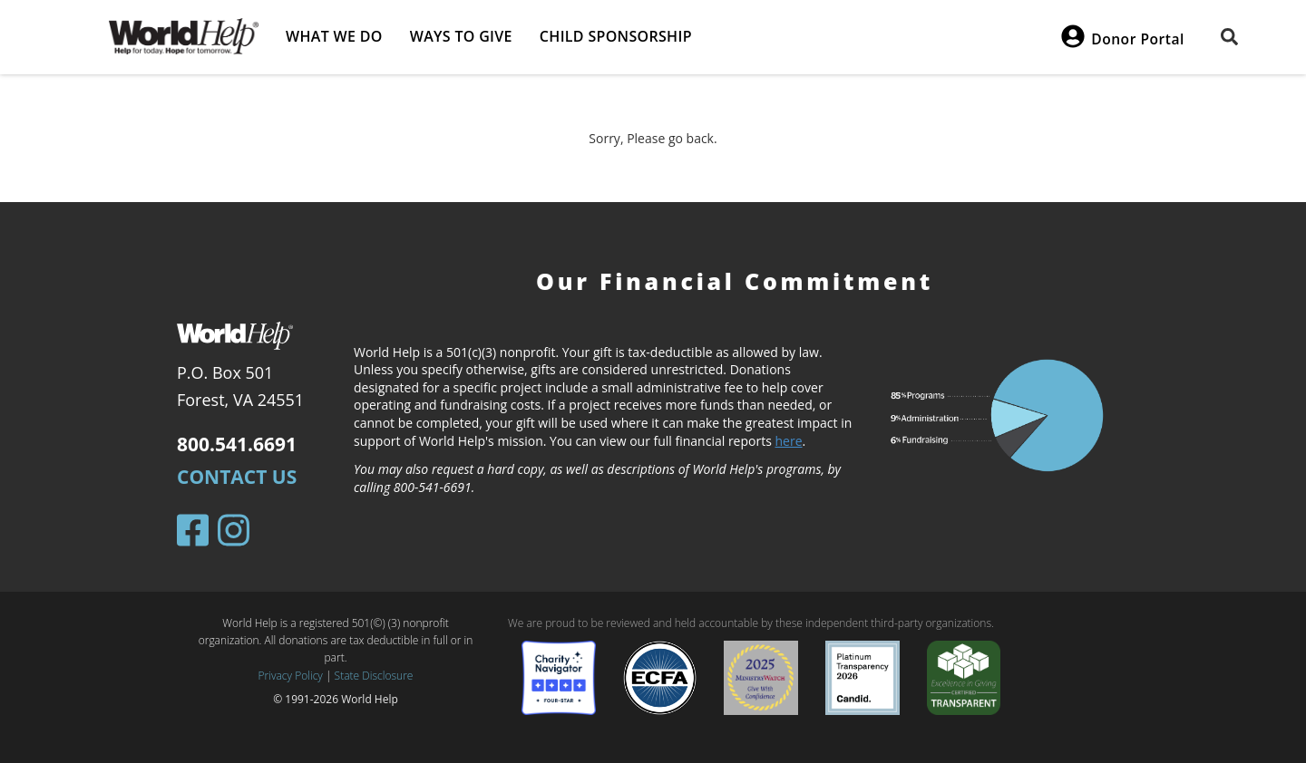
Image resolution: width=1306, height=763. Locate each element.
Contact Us (237, 476)
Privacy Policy (290, 675)
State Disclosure (374, 675)
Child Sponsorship (616, 36)
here (789, 440)
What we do (334, 36)
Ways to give (461, 36)
